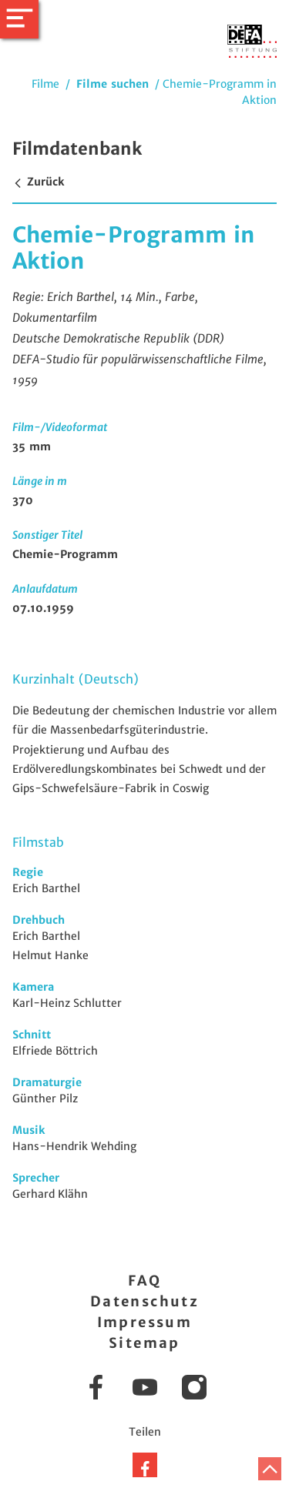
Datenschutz (144, 1301)
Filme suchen (112, 84)
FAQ (144, 1280)
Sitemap (144, 1343)
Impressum (145, 1322)
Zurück (38, 182)
